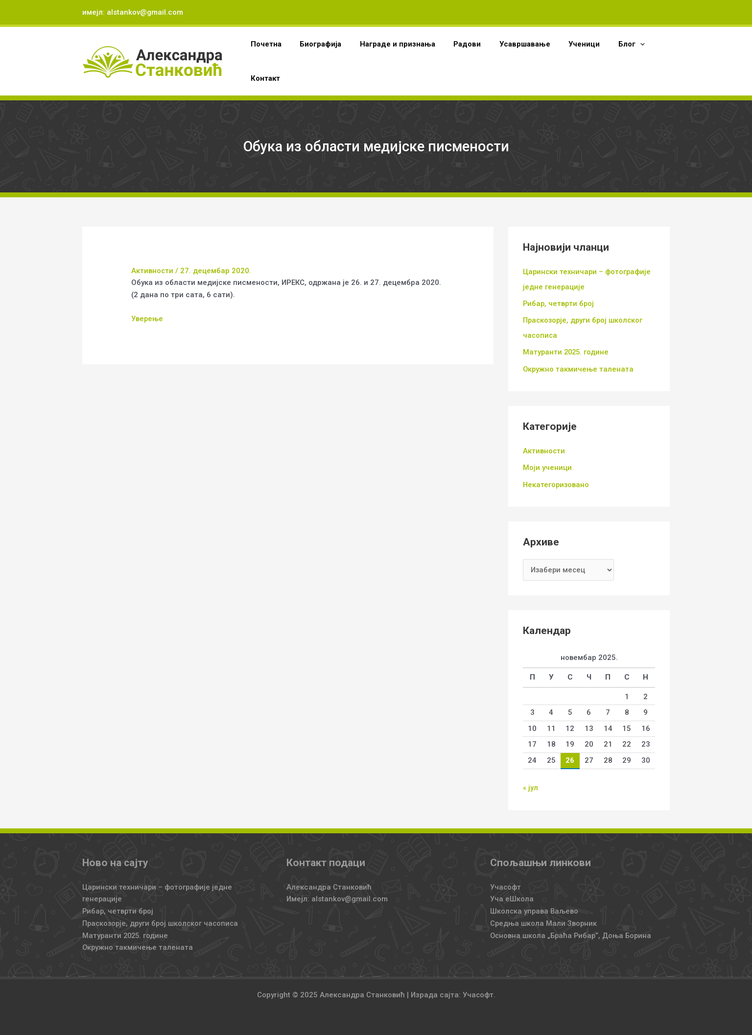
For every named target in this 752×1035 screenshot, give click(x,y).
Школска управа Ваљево (535, 908)
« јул (530, 785)
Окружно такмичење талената (578, 367)
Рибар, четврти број (559, 303)
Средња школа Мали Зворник (544, 920)
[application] (616, 44)
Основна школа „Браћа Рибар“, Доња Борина (572, 932)
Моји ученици (547, 465)
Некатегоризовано (556, 482)
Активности (152, 270)
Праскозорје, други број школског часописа (162, 920)
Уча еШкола (512, 896)
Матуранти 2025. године (567, 350)
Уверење (147, 318)
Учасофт (505, 884)
